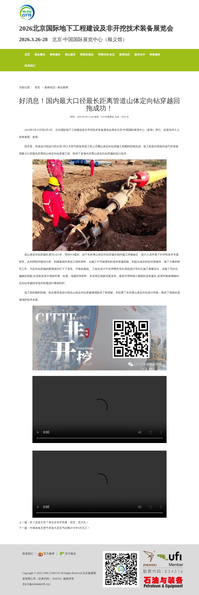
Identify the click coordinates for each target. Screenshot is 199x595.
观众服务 (70, 54)
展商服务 (55, 54)
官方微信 (67, 553)
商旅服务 (155, 54)
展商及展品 (86, 54)
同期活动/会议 (106, 54)
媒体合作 (139, 54)
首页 (27, 54)
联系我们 (30, 65)
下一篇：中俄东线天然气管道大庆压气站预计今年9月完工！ (54, 528)
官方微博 (46, 553)
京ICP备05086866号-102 (36, 584)
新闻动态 (124, 54)
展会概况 (39, 54)
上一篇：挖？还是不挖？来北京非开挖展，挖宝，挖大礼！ (54, 522)
